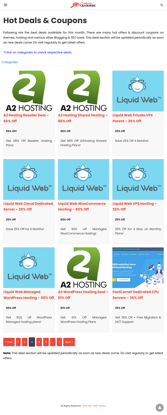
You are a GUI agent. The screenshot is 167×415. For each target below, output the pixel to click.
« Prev (9, 342)
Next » (69, 342)
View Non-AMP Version (94, 405)
